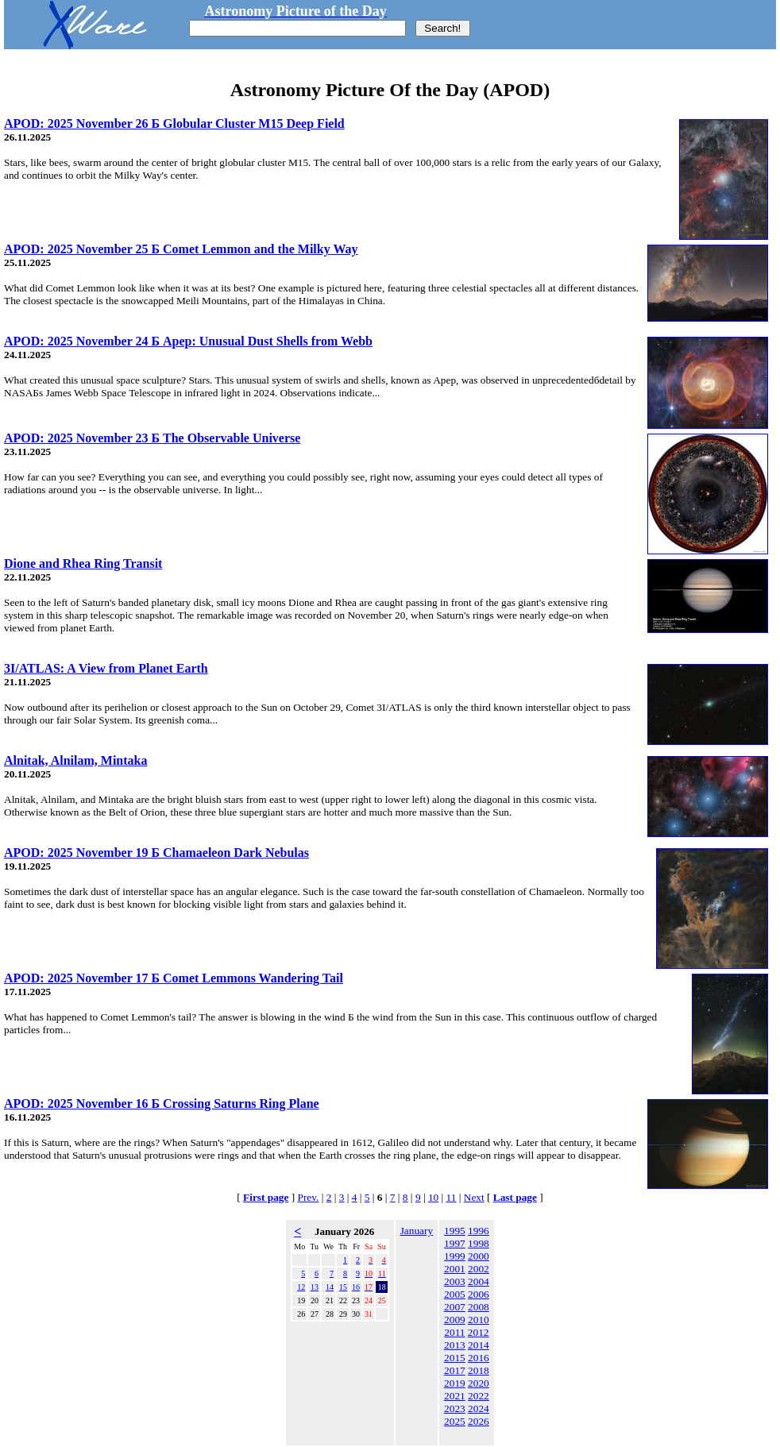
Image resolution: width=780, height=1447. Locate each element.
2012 (478, 1332)
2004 (478, 1281)
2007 (454, 1307)
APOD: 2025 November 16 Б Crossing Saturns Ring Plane (161, 1103)
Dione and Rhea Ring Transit (83, 563)
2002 (478, 1269)
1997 (454, 1243)
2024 (478, 1408)
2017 (454, 1370)
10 (433, 1197)
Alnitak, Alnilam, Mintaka (75, 760)
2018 (478, 1370)
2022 (478, 1396)
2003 (454, 1281)
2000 (478, 1256)
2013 (454, 1345)
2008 (478, 1307)
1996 (478, 1231)
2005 (454, 1294)
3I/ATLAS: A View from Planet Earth (106, 668)
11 (451, 1197)
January (416, 1231)
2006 (478, 1294)
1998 (478, 1243)
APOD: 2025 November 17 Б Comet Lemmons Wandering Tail (173, 978)
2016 (478, 1358)
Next (474, 1197)
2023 (454, 1408)
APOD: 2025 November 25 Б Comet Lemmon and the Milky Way (181, 249)
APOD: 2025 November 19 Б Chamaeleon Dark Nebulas (156, 852)
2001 (454, 1269)
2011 (454, 1332)
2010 (478, 1319)
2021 (454, 1396)
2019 (454, 1383)
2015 (454, 1358)
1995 (454, 1231)
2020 (478, 1383)
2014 (478, 1345)
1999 (454, 1256)
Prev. (308, 1197)
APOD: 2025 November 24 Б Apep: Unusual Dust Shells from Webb (188, 341)
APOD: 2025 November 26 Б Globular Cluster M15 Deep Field (174, 123)
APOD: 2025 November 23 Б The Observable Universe (152, 438)
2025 (454, 1421)
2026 (478, 1421)
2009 (454, 1319)
